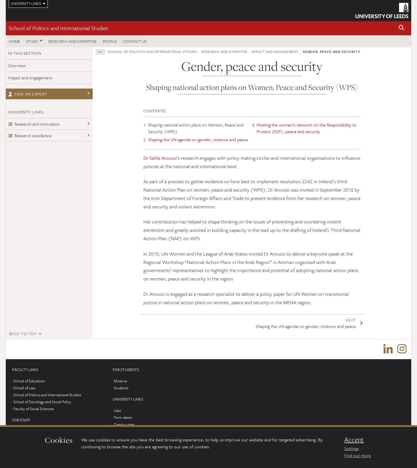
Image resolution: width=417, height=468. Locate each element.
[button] (401, 28)
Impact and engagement (30, 77)
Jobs (117, 411)
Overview (17, 65)
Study (32, 41)
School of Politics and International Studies (58, 28)
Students (121, 388)
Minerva (120, 381)
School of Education (29, 381)
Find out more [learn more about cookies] (357, 455)
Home (14, 41)
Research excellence (30, 135)
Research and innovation (34, 124)
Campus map (124, 424)
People (110, 41)
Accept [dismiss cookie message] (354, 439)
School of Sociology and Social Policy (42, 402)
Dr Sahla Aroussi (160, 157)
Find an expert (27, 94)
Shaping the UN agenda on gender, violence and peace (198, 139)
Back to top (22, 334)
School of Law (24, 388)
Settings (351, 448)
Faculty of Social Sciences (33, 409)
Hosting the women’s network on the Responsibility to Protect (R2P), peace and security (306, 128)
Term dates (123, 418)
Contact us (135, 41)
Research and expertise (72, 41)
